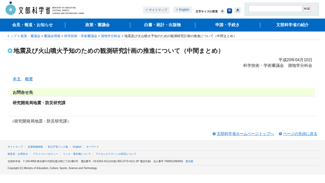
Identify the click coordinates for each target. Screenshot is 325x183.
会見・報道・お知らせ (32, 25)
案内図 (189, 161)
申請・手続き (227, 25)
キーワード (92, 146)
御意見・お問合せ (18, 153)
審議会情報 (52, 36)
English (184, 9)
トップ (12, 36)
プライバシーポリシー (45, 153)
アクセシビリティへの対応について (116, 153)
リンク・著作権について (77, 153)
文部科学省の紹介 (292, 25)
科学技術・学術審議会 (80, 36)
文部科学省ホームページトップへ (245, 133)
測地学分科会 (111, 36)
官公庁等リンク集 (58, 146)
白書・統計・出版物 (162, 25)
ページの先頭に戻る (300, 133)
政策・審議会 (97, 25)
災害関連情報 (35, 146)
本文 (17, 79)
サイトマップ (158, 10)
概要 (29, 79)
